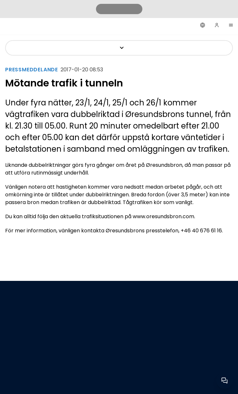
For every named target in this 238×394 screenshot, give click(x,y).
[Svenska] (202, 25)
